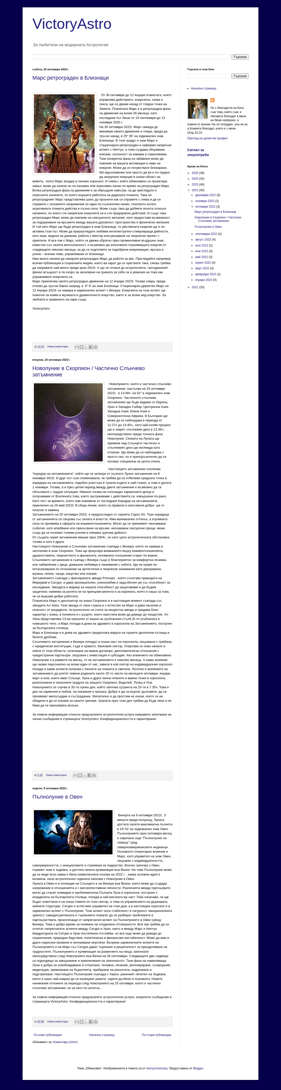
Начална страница (101, 1035)
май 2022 (202, 257)
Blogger (198, 1068)
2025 (195, 173)
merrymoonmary (156, 1068)
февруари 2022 (206, 274)
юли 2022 (202, 245)
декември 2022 (206, 195)
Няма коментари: (58, 346)
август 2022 (203, 239)
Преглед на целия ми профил (207, 138)
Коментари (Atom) (65, 1042)
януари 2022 (204, 280)
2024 (195, 178)
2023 (195, 184)
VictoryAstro (72, 23)
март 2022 (202, 268)
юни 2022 (202, 251)
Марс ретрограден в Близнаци (70, 78)
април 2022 (203, 262)
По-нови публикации (48, 1035)
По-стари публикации (156, 1035)
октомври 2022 (205, 206)
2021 (195, 287)
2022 (195, 190)
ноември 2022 (205, 201)
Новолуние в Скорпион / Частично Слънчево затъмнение (218, 219)
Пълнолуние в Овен (57, 797)
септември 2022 (206, 234)
